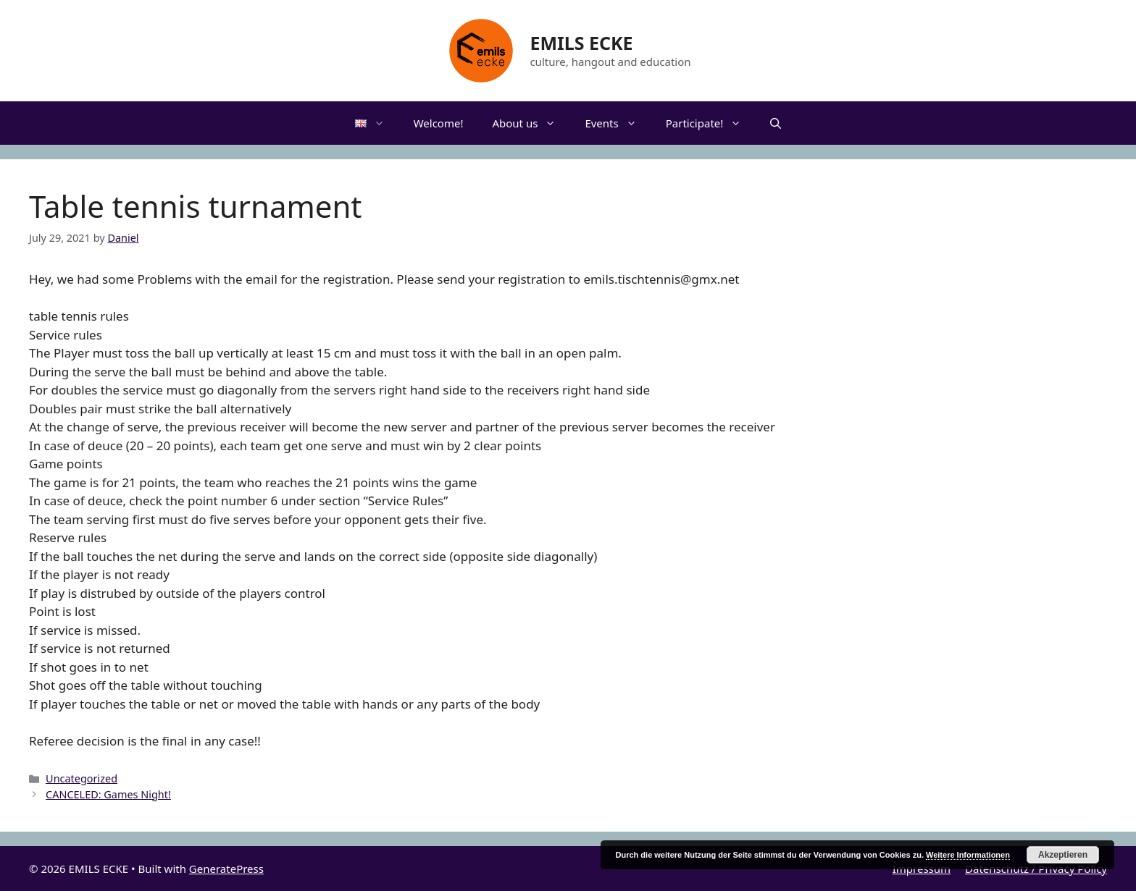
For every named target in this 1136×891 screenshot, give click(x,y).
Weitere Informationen (968, 854)
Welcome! (439, 123)
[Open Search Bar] (775, 123)
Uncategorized (81, 778)
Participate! (711, 123)
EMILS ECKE (581, 42)
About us (531, 123)
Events (618, 123)
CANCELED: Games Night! (108, 794)
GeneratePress (226, 868)
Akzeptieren (1062, 855)
